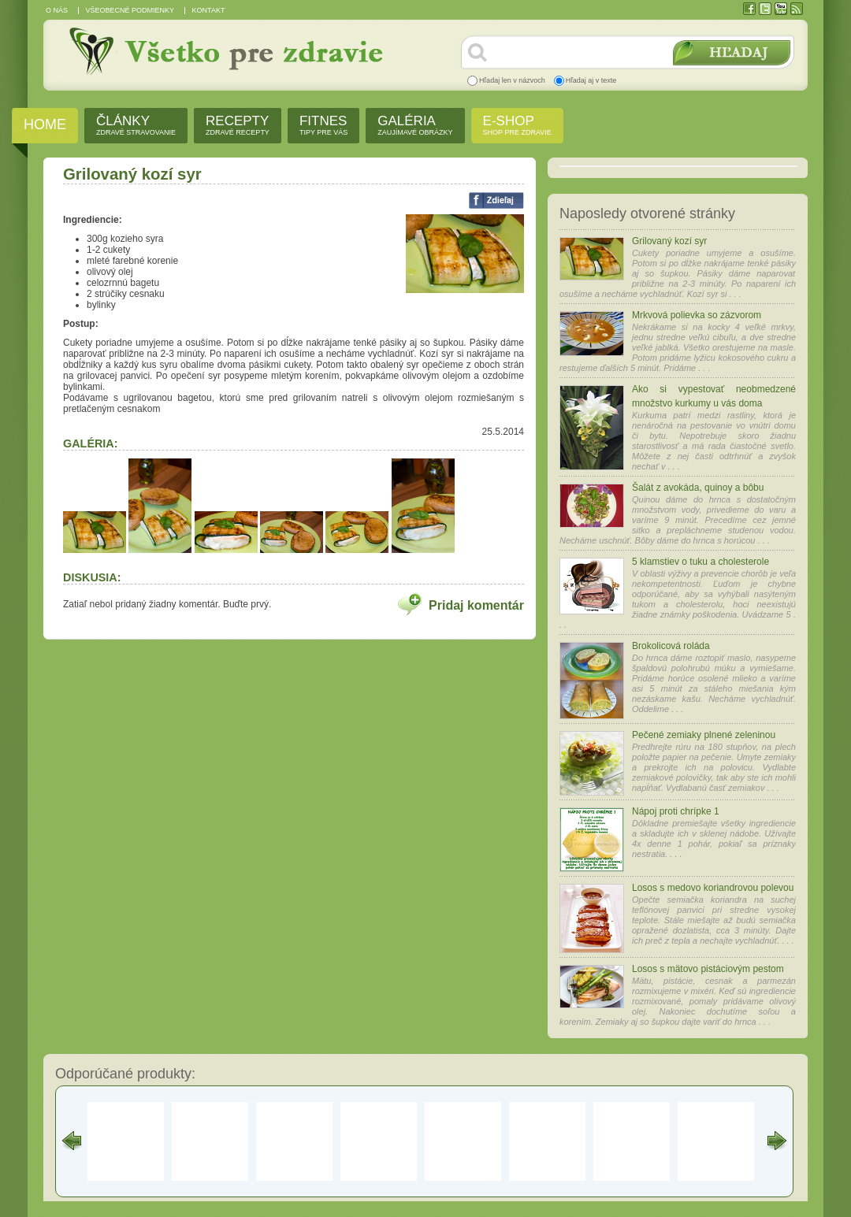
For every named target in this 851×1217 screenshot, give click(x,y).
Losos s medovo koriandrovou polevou (712, 887)
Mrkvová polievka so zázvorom (696, 315)
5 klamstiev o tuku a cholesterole (700, 561)
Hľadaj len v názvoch (512, 80)
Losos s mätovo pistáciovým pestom (708, 968)
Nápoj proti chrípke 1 (675, 811)
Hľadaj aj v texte (591, 80)
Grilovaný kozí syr (669, 241)
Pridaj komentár (476, 605)
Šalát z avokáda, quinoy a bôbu (698, 487)
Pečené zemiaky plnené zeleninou (703, 734)
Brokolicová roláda (671, 645)
